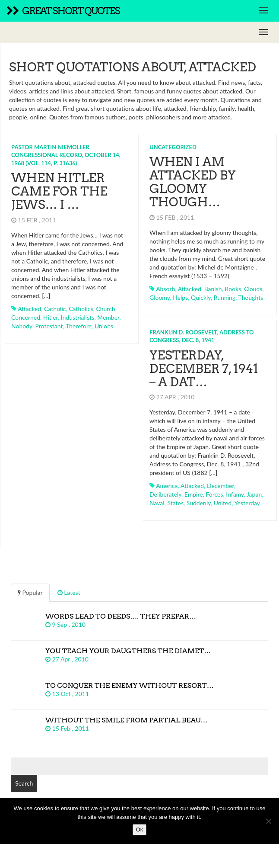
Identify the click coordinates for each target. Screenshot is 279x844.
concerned (25, 317)
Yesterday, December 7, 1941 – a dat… (203, 368)
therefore (79, 326)
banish (213, 288)
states (175, 503)
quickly (201, 297)
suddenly (199, 503)
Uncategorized (173, 147)
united (222, 503)
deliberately (165, 494)
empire (193, 494)
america (167, 485)
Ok (139, 829)
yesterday (247, 503)
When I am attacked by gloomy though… (192, 181)
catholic (55, 308)
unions (104, 326)
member (108, 317)
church (105, 308)
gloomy (159, 297)
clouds (253, 288)
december (220, 485)
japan (254, 494)
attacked (29, 308)
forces (214, 494)
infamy (235, 494)
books (233, 288)
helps (180, 297)
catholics (81, 308)
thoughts (250, 297)
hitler (50, 317)
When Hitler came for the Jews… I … (59, 191)
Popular (30, 592)
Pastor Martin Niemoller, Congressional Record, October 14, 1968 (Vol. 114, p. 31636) (65, 155)
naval (157, 503)
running (224, 297)
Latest (68, 592)
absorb (165, 288)
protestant (49, 326)
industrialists (78, 317)
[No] (268, 821)
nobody (21, 326)
